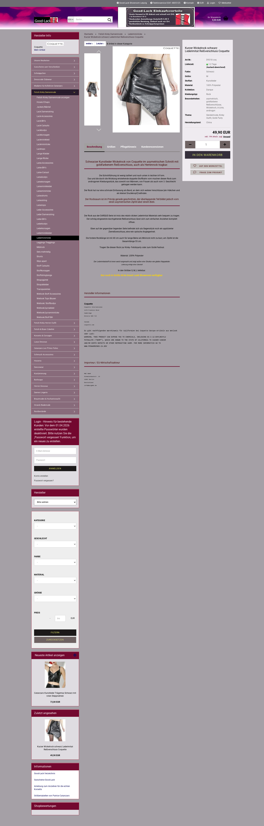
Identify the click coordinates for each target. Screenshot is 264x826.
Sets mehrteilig (43, 252)
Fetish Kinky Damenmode (45, 92)
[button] (200, 3)
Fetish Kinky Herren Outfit (45, 323)
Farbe (37, 556)
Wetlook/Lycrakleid (45, 308)
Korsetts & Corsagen (43, 336)
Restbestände (40, 411)
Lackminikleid (43, 139)
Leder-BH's (41, 219)
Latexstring (42, 200)
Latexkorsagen (43, 182)
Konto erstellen (41, 476)
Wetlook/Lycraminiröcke (48, 312)
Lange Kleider (43, 153)
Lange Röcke (42, 158)
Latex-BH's (41, 167)
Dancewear (39, 367)
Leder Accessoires (45, 210)
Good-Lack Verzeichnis (44, 773)
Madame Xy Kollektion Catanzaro (48, 86)
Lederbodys (42, 224)
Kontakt (189, 3)
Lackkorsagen (43, 135)
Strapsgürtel (42, 280)
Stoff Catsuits (43, 266)
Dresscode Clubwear (43, 79)
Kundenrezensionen (152, 146)
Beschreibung (94, 146)
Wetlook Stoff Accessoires (49, 294)
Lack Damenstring (45, 111)
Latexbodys (42, 177)
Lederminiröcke (44, 238)
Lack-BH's (41, 121)
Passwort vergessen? (44, 480)
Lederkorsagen (43, 228)
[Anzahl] (207, 144)
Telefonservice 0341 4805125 (165, 3)
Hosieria (37, 361)
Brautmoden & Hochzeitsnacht (47, 399)
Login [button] (211, 3)
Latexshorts (42, 195)
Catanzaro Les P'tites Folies (46, 348)
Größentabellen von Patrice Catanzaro (52, 795)
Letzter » (100, 43)
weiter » (89, 43)
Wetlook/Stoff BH (45, 317)
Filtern (55, 632)
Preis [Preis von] (37, 613)
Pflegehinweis (128, 146)
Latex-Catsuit (43, 172)
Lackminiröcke (43, 144)
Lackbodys (42, 130)
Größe (38, 593)
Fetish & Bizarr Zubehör (44, 329)
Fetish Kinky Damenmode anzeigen (53, 97)
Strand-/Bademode (42, 405)
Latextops (41, 205)
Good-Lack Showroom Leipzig (132, 3)
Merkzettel (225, 3)
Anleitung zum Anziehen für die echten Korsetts (52, 787)
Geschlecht (40, 538)
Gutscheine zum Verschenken (47, 67)
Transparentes (43, 289)
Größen (111, 146)
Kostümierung (40, 373)
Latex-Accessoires (45, 163)
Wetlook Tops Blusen (46, 298)
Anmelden (55, 468)
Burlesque (38, 380)
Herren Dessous (41, 386)
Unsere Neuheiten (41, 60)
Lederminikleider (44, 233)
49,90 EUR (55, 755)
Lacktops (41, 149)
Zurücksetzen (55, 640)
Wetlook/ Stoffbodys (46, 303)
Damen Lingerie (41, 392)
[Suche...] (71, 19)
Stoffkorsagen (43, 270)
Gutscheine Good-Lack (44, 780)
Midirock (41, 247)
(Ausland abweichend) (215, 67)
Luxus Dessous (40, 342)
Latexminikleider (44, 186)
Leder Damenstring (45, 214)
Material (39, 574)
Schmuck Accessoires (43, 354)
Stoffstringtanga (44, 275)
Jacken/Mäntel (44, 107)
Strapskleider (43, 284)
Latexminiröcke (44, 191)
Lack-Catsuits (43, 125)
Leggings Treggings (46, 242)
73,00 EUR (55, 702)
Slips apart (42, 261)
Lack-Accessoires (45, 116)
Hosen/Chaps (43, 102)
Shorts (40, 256)
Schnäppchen (40, 73)
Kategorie (39, 520)
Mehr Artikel (39, 50)
